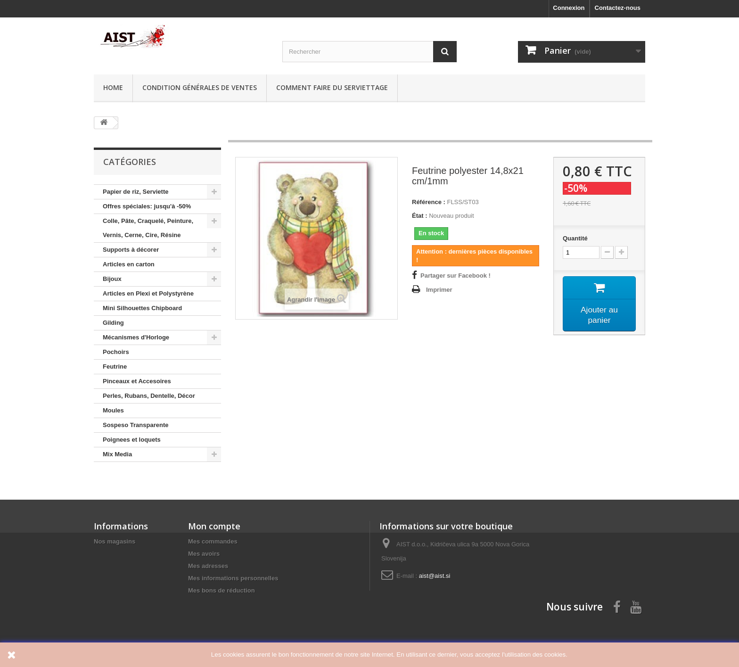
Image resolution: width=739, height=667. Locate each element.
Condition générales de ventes (199, 87)
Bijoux (112, 278)
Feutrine (115, 366)
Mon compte (214, 526)
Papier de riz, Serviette (135, 191)
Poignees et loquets (132, 439)
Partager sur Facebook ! (455, 275)
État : (419, 215)
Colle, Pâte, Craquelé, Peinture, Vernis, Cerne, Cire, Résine (148, 228)
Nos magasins (114, 541)
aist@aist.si (435, 575)
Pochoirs (116, 351)
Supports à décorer (131, 249)
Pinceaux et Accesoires (137, 381)
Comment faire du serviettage (332, 87)
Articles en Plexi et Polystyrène (148, 293)
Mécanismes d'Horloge (136, 337)
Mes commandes (213, 541)
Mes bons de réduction (221, 590)
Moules (113, 410)
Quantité (575, 238)
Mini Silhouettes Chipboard (142, 308)
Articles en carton (129, 264)
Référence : (428, 202)
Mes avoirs (204, 553)
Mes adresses (208, 565)
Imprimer (439, 289)
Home (113, 87)
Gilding (113, 322)
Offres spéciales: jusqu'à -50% (147, 206)
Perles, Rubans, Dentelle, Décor (149, 395)
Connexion (568, 7)
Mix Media (117, 454)
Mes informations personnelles (233, 578)
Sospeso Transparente (135, 424)
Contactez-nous (618, 7)
